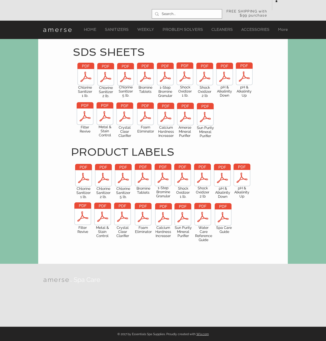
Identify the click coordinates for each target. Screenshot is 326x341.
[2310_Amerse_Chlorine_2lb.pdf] (103, 176)
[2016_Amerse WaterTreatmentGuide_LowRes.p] (223, 215)
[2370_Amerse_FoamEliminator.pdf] (143, 215)
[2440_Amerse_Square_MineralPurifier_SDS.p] (205, 115)
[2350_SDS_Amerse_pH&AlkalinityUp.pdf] (244, 74)
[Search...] (186, 14)
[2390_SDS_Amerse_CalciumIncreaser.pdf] (165, 115)
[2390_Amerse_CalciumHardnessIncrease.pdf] (163, 215)
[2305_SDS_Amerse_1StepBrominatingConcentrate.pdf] (165, 74)
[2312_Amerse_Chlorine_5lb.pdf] (123, 176)
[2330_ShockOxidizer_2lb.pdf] (202, 175)
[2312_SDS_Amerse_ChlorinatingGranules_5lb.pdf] (125, 75)
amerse (58, 29)
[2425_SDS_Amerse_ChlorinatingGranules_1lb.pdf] (86, 75)
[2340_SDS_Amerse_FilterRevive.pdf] (85, 114)
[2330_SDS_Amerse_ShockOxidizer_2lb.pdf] (204, 74)
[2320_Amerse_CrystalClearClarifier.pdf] (122, 214)
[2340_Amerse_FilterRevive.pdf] (82, 214)
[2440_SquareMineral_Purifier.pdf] (183, 215)
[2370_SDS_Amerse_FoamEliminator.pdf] (145, 114)
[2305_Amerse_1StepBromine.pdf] (163, 175)
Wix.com (202, 334)
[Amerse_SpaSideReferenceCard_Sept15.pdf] (202, 215)
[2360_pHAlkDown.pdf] (222, 176)
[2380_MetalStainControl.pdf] (102, 215)
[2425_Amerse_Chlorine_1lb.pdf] (83, 176)
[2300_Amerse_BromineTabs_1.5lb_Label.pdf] (143, 175)
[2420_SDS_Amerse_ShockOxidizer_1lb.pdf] (185, 74)
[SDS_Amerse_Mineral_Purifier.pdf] (185, 115)
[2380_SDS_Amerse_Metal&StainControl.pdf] (105, 114)
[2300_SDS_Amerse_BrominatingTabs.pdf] (145, 74)
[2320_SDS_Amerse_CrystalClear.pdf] (124, 114)
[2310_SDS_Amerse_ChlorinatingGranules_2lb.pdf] (105, 75)
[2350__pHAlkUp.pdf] (242, 176)
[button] (276, 1)
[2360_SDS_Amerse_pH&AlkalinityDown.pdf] (224, 75)
